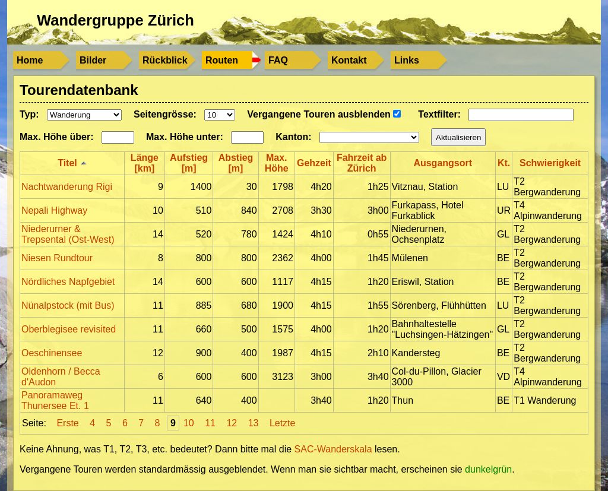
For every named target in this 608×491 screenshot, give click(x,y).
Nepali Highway (54, 210)
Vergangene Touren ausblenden (324, 114)
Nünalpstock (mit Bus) (68, 305)
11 (210, 423)
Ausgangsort (442, 163)
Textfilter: (439, 114)
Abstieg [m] (236, 163)
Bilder (93, 60)
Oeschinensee (51, 353)
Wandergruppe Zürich (115, 20)
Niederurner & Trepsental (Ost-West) (67, 234)
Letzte (283, 423)
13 (253, 423)
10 (188, 423)
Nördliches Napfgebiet (68, 282)
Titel (67, 163)
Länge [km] (145, 163)
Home (30, 60)
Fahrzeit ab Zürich (362, 163)
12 (231, 423)
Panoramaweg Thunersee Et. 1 (55, 400)
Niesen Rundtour (57, 258)
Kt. (504, 163)
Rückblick (165, 60)
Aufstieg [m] (189, 163)
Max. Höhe (277, 163)
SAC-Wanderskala (334, 449)
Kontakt (349, 60)
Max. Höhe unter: (184, 137)
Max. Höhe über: (56, 137)
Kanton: (293, 137)
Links (406, 60)
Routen (221, 60)
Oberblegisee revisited (68, 329)
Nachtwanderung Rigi (66, 187)
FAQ (278, 60)
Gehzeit (314, 163)
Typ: (29, 114)
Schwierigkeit (550, 163)
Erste (67, 423)
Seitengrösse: (165, 114)
